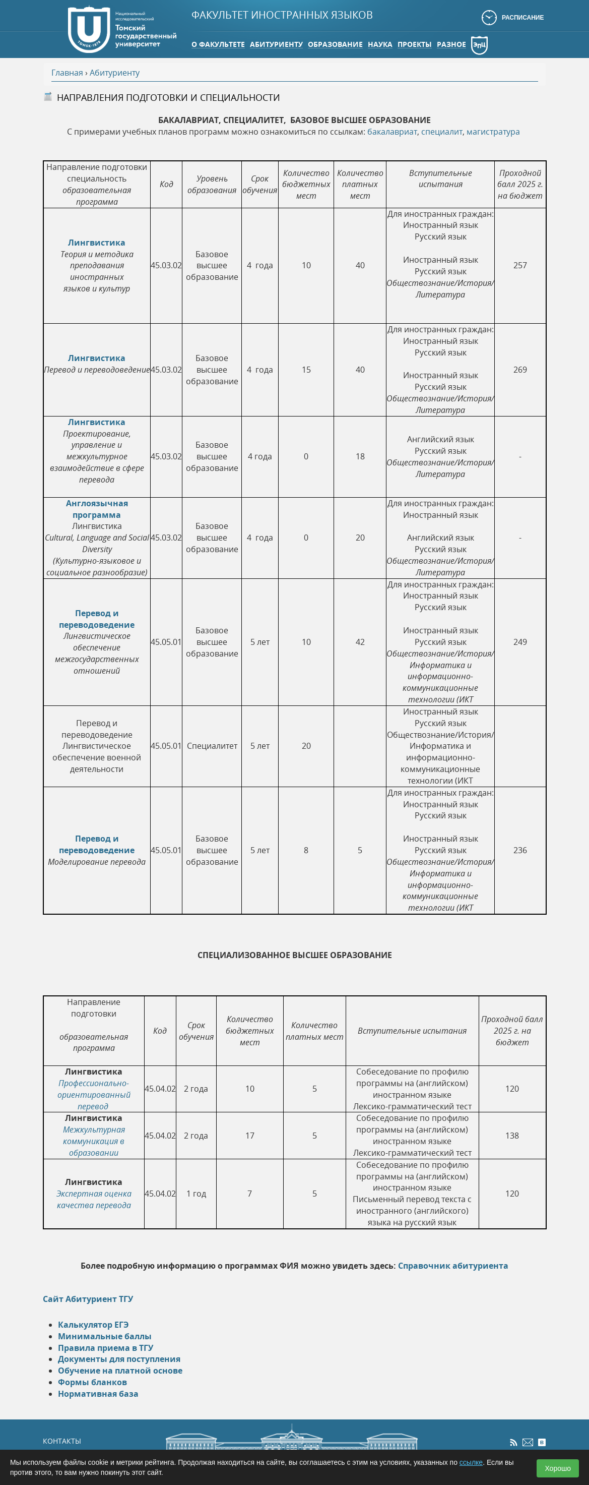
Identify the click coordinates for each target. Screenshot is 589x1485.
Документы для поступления (119, 1358)
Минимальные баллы (105, 1336)
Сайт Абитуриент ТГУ (88, 1298)
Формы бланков (92, 1382)
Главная (67, 72)
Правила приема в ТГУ (105, 1347)
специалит (442, 131)
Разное (451, 44)
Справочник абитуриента (453, 1265)
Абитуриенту (276, 44)
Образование (335, 44)
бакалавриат (392, 131)
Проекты (415, 44)
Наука (380, 44)
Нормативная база (98, 1393)
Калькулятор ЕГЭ (93, 1324)
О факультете (218, 44)
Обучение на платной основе (120, 1370)
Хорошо (558, 1468)
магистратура (493, 131)
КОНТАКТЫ (62, 1441)
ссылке (471, 1462)
